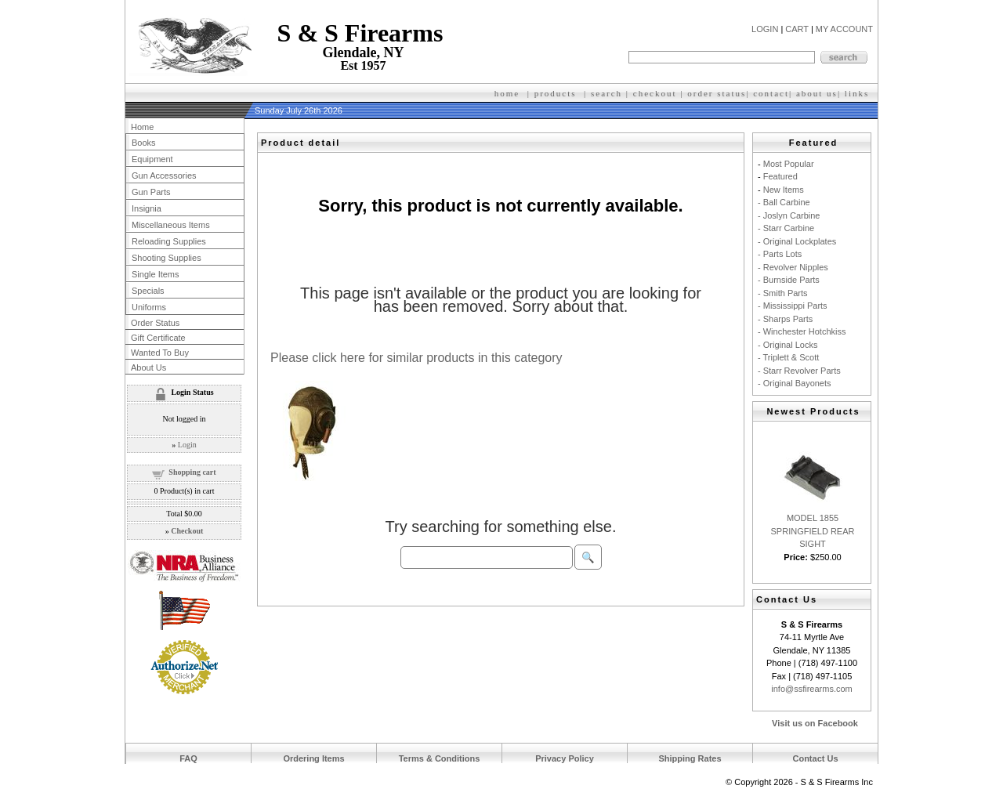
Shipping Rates (689, 758)
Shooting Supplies (166, 257)
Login (187, 444)
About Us (148, 367)
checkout (655, 93)
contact (771, 93)
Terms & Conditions (439, 758)
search (606, 93)
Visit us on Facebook (815, 723)
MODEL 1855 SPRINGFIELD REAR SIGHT (813, 530)
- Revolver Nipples (793, 267)
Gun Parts (151, 192)
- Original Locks (787, 344)
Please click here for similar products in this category (416, 357)
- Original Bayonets (794, 383)
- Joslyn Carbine (789, 215)
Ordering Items (313, 758)
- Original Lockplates (797, 241)
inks (859, 93)
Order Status (155, 323)
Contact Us (815, 758)
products (555, 93)
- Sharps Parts (785, 319)
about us (817, 93)
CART (797, 29)
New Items (783, 189)
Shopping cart (191, 472)
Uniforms (149, 307)
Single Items (155, 274)
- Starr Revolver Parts (799, 370)
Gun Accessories (164, 175)
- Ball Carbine (784, 202)
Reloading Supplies (169, 241)
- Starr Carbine (786, 228)
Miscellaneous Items (171, 225)
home (507, 93)
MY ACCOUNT (844, 29)
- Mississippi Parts (792, 305)
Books (144, 142)
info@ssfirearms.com (811, 688)
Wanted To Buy (160, 352)
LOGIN (764, 29)
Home (142, 127)
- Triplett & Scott (788, 357)
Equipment (152, 159)
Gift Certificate (158, 337)
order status (716, 93)
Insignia (146, 208)
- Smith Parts (783, 293)
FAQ (188, 758)
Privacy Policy (564, 758)
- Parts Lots (780, 254)
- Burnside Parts (789, 279)
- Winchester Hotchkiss (801, 331)
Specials (148, 290)
